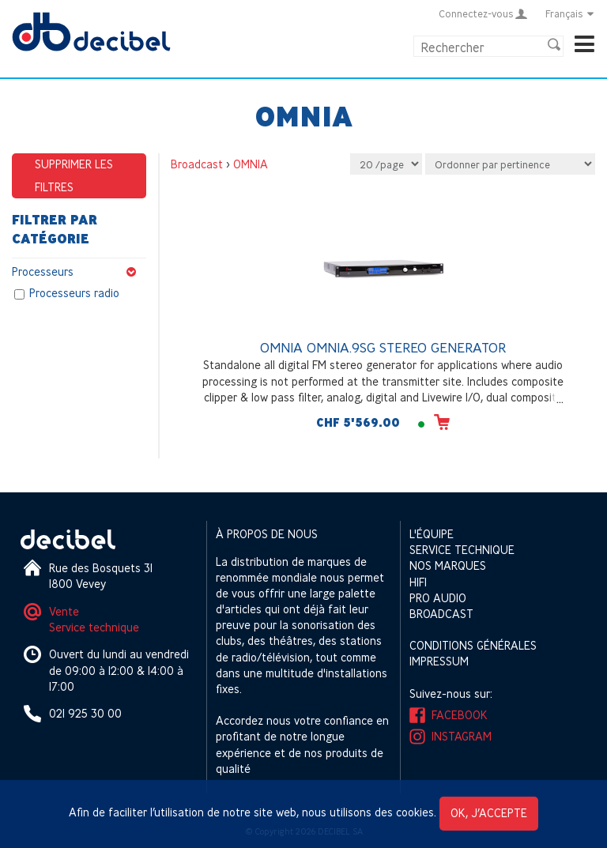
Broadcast (197, 164)
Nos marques (447, 565)
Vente (64, 611)
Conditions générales (473, 645)
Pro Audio (437, 598)
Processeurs (79, 272)
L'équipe (431, 534)
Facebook (460, 715)
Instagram (462, 736)
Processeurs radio (74, 293)
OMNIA (250, 164)
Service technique (94, 627)
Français (570, 13)
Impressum (439, 661)
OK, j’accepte (489, 813)
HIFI (418, 582)
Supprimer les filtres (74, 175)
